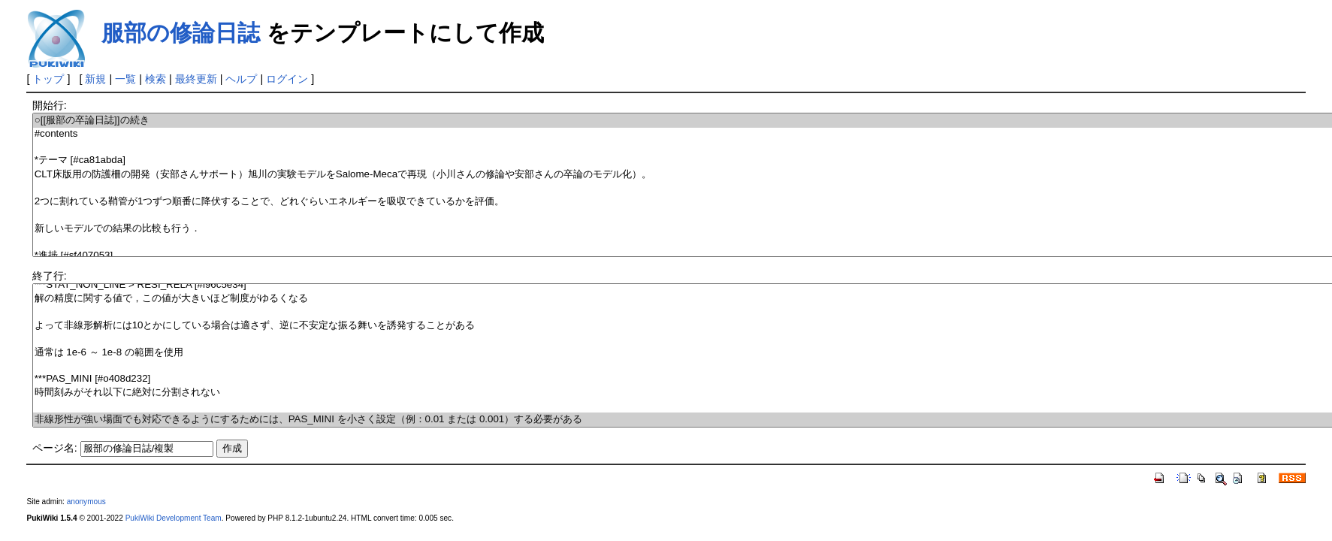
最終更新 (196, 79)
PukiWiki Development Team (173, 518)
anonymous (86, 501)
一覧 (125, 79)
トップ (48, 79)
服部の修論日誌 (180, 32)
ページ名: (54, 448)
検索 (155, 79)
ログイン (287, 79)
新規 (95, 79)
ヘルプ (241, 79)
